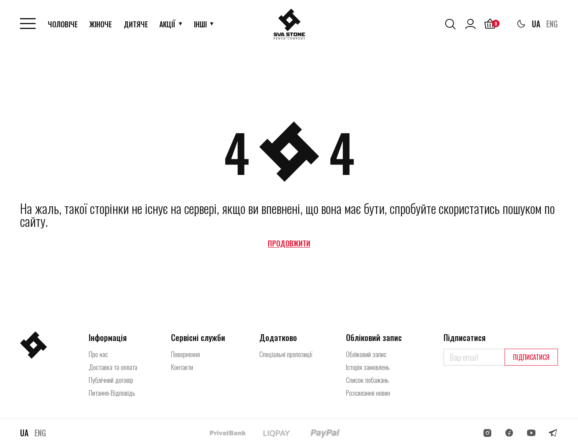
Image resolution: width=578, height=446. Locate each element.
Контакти (185, 367)
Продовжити (289, 243)
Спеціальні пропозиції (286, 354)
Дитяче (136, 24)
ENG (551, 24)
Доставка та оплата (115, 367)
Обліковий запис (366, 354)
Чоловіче (64, 24)
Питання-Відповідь (114, 392)
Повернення (188, 354)
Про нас (99, 354)
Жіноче (101, 24)
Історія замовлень (369, 367)
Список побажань (368, 379)
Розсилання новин (369, 392)
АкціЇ (168, 24)
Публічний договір (112, 379)
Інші (201, 24)
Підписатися (531, 357)
